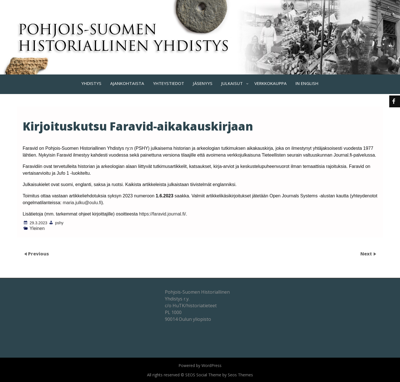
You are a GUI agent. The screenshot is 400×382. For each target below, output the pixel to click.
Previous (38, 254)
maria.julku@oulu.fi (82, 202)
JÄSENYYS (202, 83)
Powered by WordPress (200, 365)
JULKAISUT (232, 83)
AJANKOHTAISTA (127, 83)
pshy (59, 223)
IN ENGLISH (306, 83)
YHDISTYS (91, 83)
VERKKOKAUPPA (270, 83)
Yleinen (36, 228)
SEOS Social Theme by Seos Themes (219, 374)
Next (366, 254)
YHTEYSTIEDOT (168, 83)
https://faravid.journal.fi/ (162, 214)
